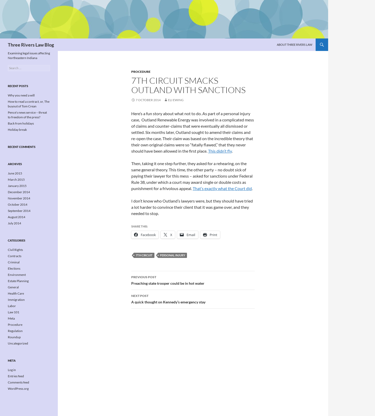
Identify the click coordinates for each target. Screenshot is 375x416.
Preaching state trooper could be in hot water (193, 279)
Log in (12, 370)
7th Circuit (144, 255)
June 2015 (15, 173)
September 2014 (19, 211)
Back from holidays (21, 123)
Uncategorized (18, 343)
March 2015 (16, 179)
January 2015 (17, 186)
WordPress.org (18, 389)
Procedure (141, 72)
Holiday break (17, 130)
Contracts (14, 256)
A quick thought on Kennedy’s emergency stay (193, 298)
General (13, 287)
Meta (11, 318)
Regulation (15, 331)
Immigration (16, 300)
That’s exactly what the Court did (222, 188)
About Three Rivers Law (294, 44)
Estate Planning (18, 281)
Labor (12, 306)
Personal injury (172, 255)
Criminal (14, 262)
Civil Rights (15, 250)
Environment (17, 275)
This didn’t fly (220, 150)
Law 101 (13, 312)
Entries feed (16, 376)
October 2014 (17, 204)
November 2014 (19, 198)
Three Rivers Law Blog (31, 45)
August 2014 (16, 217)
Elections (14, 268)
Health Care (16, 293)
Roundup (14, 337)
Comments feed (18, 382)
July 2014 (14, 223)
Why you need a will (21, 95)
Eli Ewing (176, 100)
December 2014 (19, 192)
